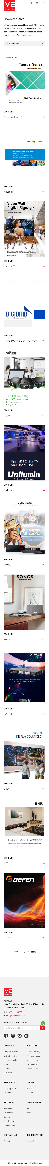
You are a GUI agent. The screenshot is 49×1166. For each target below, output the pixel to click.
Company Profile (10, 1089)
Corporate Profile (10, 1060)
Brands (6, 1064)
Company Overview (11, 1052)
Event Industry (9, 1109)
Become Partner (32, 1141)
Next (33, 952)
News (29, 1109)
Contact (7, 1141)
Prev (15, 952)
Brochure (7, 1093)
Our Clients (8, 1073)
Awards (7, 1069)
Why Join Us (31, 1089)
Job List (30, 1093)
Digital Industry (9, 1121)
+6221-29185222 (15, 1012)
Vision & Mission (10, 1056)
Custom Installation (11, 1125)
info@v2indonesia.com (15, 1016)
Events (29, 1113)
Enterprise (7, 1117)
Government (8, 1113)
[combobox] (24, 43)
